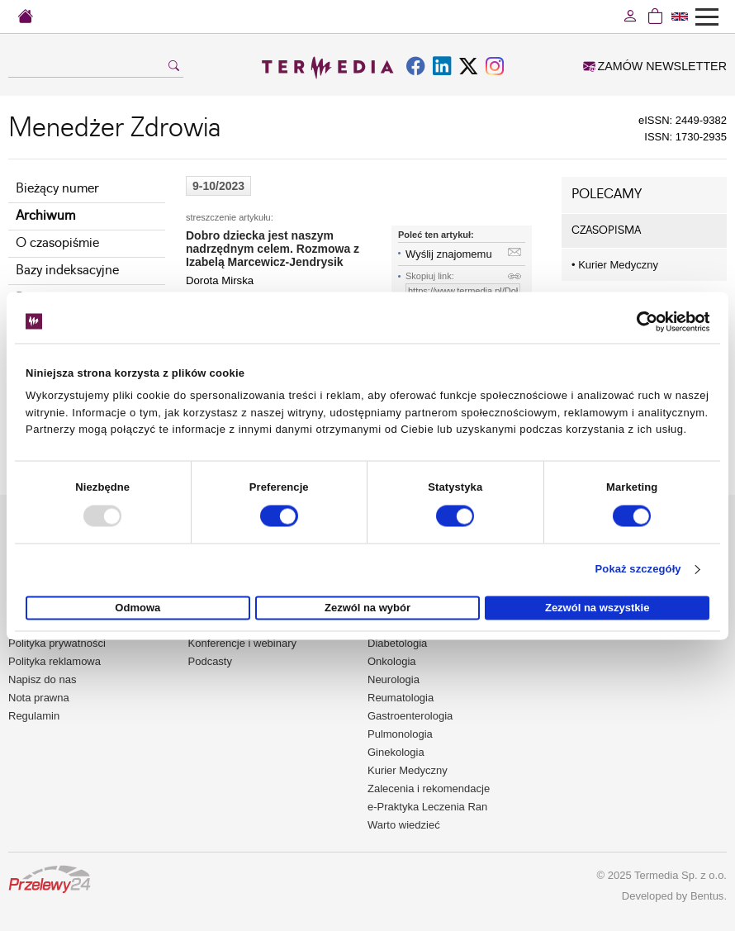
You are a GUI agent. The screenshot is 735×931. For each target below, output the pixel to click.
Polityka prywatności (57, 643)
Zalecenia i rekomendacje (429, 788)
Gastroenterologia (410, 716)
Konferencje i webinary (242, 643)
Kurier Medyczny (614, 265)
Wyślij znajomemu (448, 254)
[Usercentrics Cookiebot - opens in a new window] (637, 321)
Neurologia (394, 679)
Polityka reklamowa (54, 661)
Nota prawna (38, 697)
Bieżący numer (57, 189)
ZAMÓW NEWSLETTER (655, 66)
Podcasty (210, 661)
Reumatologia (401, 697)
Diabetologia (397, 643)
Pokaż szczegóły (638, 569)
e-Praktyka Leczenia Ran (427, 806)
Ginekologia (396, 752)
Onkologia (392, 661)
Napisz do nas (42, 679)
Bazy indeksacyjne (67, 271)
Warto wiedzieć (404, 825)
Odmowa (137, 607)
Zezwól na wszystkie (597, 607)
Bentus (706, 896)
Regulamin (33, 716)
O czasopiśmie (57, 243)
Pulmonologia (400, 734)
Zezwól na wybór (367, 607)
